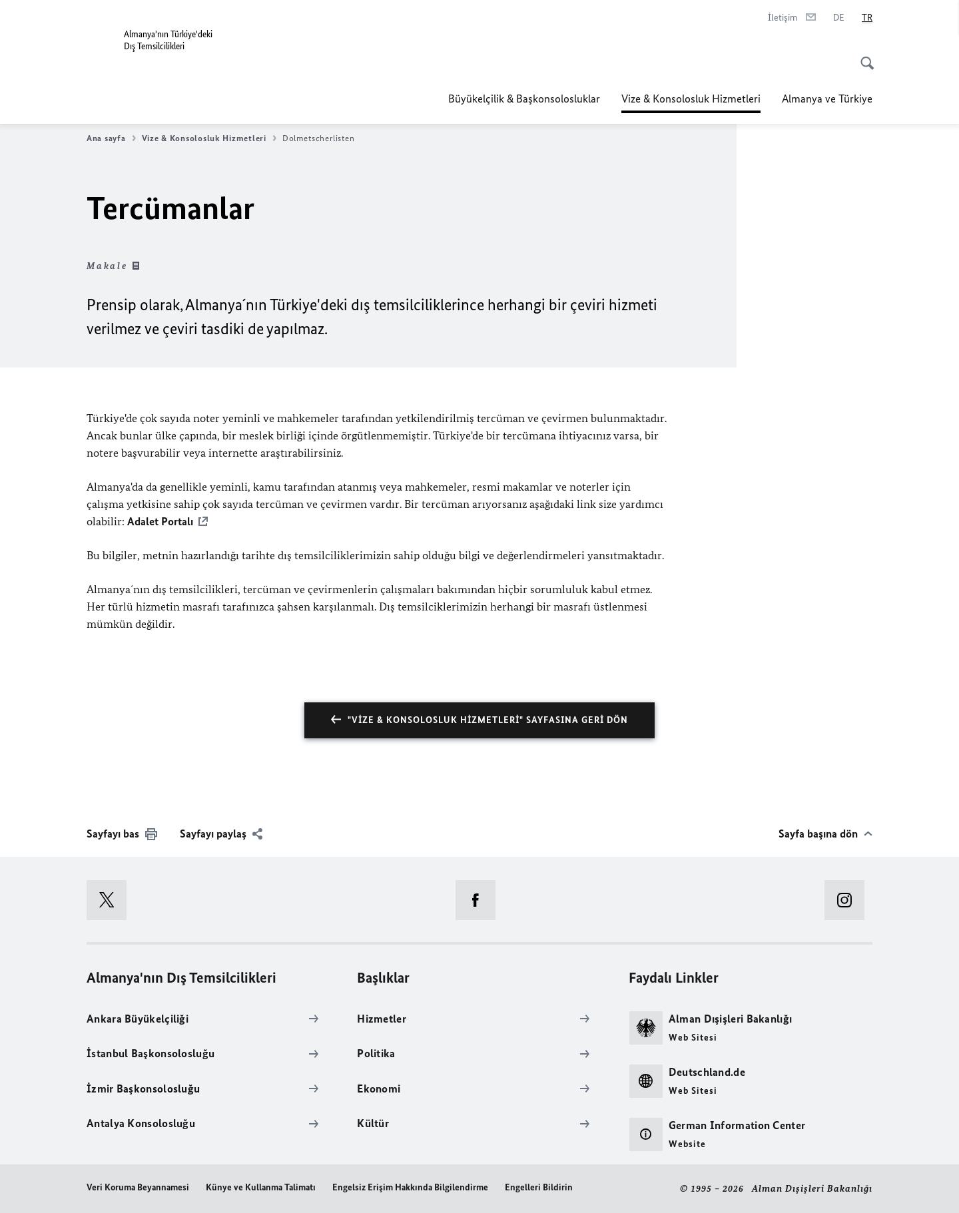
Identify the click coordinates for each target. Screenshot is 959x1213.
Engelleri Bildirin (539, 1187)
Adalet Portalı (160, 521)
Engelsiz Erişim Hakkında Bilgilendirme (410, 1187)
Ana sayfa (111, 138)
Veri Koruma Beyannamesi (138, 1187)
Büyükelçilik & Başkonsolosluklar (524, 98)
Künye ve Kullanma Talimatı (261, 1187)
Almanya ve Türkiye (827, 98)
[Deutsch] (838, 18)
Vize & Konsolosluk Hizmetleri (691, 94)
